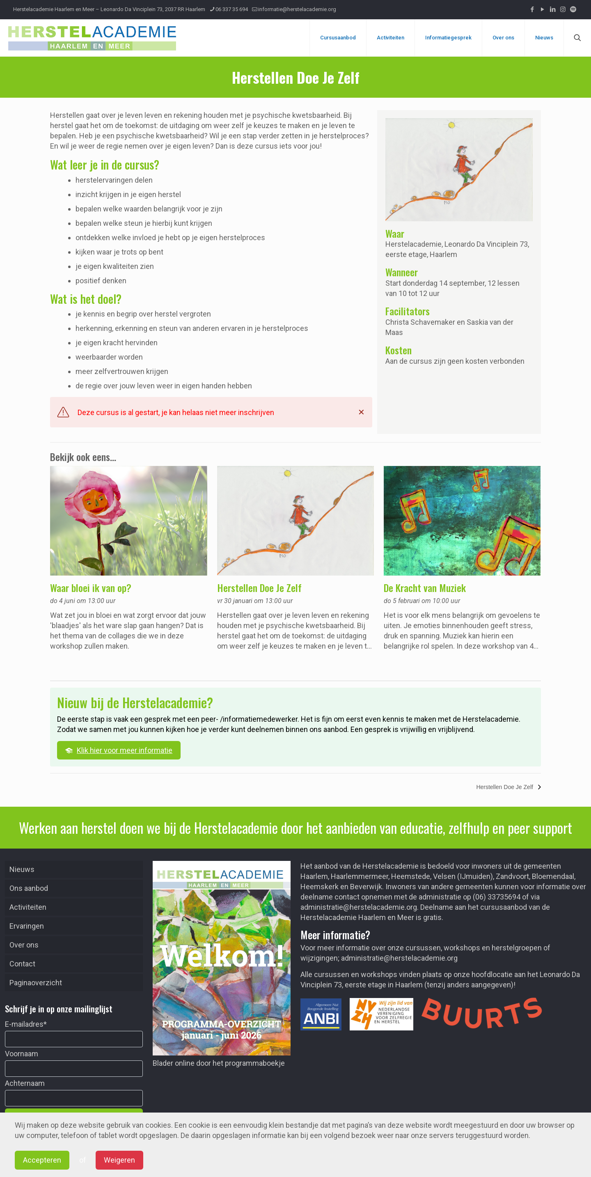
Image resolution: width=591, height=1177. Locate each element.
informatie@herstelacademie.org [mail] (297, 9)
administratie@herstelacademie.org (358, 907)
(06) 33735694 (496, 897)
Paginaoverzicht (35, 982)
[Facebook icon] (532, 9)
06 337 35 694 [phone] (231, 9)
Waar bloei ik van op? (90, 587)
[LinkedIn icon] (553, 9)
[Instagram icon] (563, 9)
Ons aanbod (28, 888)
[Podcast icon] (573, 9)
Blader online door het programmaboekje (219, 1063)
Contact (22, 963)
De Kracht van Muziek (425, 587)
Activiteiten (27, 907)
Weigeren (119, 1160)
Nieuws (21, 869)
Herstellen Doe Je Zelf (259, 587)
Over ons (24, 945)
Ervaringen (26, 926)
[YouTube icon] (542, 9)
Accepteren (42, 1160)
